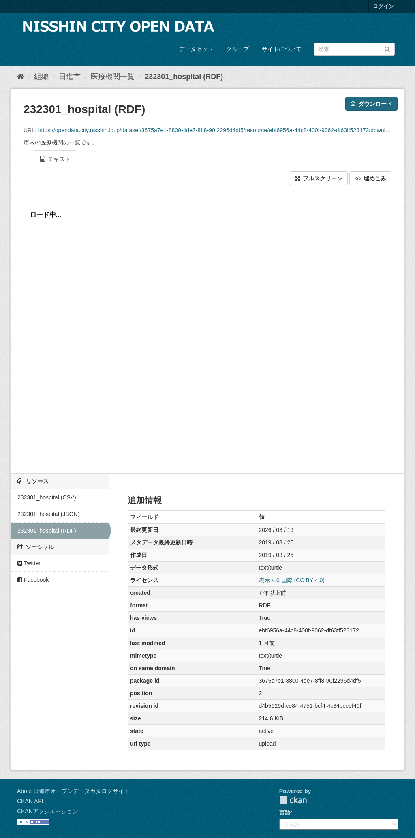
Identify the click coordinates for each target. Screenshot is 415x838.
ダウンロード (371, 104)
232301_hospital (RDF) (184, 77)
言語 (285, 812)
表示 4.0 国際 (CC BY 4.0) (292, 580)
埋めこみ (370, 178)
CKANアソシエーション (47, 811)
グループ (237, 49)
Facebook (33, 580)
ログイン (383, 6)
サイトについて (282, 49)
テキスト (55, 159)
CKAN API (30, 801)
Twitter (29, 563)
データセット (196, 49)
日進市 (70, 77)
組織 (41, 77)
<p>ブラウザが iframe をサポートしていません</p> (207, 327)
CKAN (293, 800)
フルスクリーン (318, 178)
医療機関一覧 (113, 77)
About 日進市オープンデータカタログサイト (73, 791)
